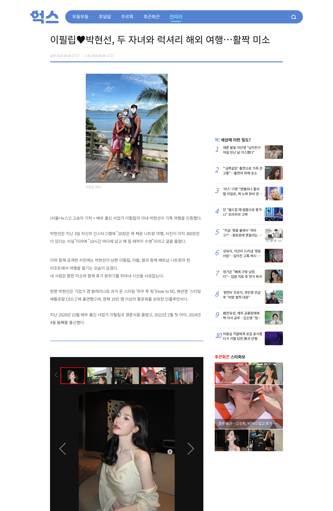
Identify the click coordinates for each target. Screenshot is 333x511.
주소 (279, 54)
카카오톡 (269, 54)
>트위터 (260, 54)
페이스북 (250, 54)
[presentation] (56, 375)
